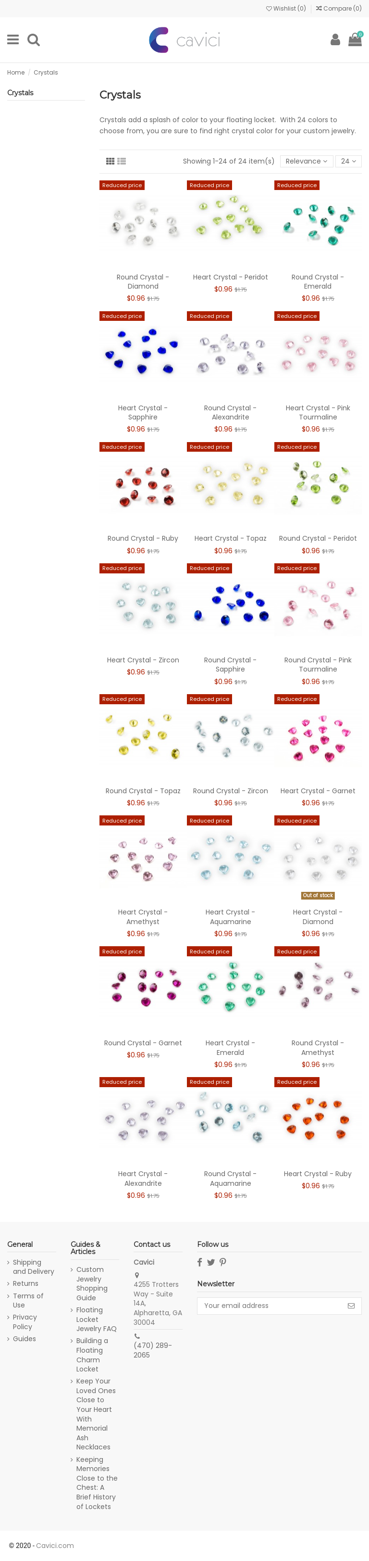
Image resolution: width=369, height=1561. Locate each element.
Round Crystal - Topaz (143, 791)
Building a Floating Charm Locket (92, 1355)
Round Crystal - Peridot (318, 538)
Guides (24, 1339)
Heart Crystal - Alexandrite (143, 1178)
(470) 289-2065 (153, 1350)
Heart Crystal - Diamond (318, 916)
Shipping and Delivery (33, 1267)
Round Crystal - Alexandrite (230, 412)
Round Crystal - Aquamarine (230, 1178)
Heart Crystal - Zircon (143, 660)
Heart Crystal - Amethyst (143, 916)
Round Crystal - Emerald (318, 282)
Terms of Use (28, 1301)
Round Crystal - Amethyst (318, 1047)
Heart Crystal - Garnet (318, 791)
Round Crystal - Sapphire (230, 664)
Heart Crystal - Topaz (231, 538)
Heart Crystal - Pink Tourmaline (318, 412)
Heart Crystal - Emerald (230, 1047)
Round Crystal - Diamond (143, 282)
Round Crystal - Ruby (143, 538)
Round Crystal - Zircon (230, 791)
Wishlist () (287, 8)
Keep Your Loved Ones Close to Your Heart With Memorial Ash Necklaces (96, 1414)
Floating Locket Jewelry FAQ (96, 1319)
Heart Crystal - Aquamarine (230, 916)
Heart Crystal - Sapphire (143, 412)
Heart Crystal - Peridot (230, 277)
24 (348, 161)
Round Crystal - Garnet (143, 1043)
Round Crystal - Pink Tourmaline (318, 664)
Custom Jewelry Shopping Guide (92, 1284)
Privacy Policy (25, 1322)
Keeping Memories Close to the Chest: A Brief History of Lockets (97, 1483)
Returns (25, 1283)
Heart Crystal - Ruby (318, 1174)
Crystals (20, 93)
